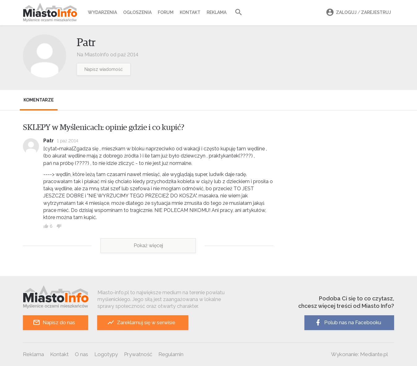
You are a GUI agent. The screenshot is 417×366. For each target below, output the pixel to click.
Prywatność (138, 354)
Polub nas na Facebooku (347, 322)
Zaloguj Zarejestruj (357, 12)
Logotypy (106, 354)
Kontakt (190, 12)
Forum (166, 12)
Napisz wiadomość (103, 69)
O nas (81, 354)
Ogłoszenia (137, 12)
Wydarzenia (102, 12)
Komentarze (39, 99)
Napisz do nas (54, 322)
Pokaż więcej (148, 245)
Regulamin (170, 354)
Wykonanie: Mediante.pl (359, 354)
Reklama (216, 12)
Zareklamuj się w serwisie (141, 322)
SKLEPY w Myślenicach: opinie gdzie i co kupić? (103, 127)
